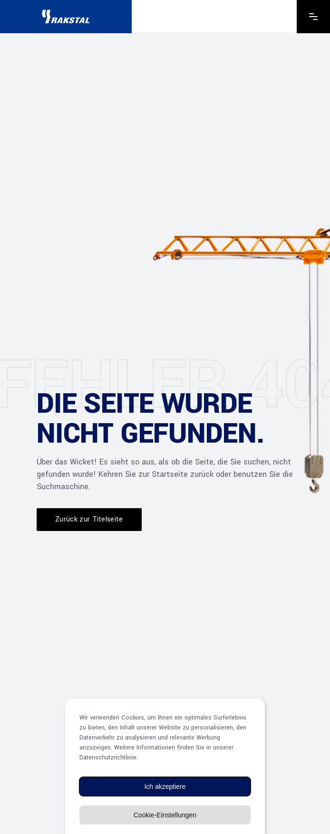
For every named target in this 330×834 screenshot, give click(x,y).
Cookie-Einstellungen (165, 815)
